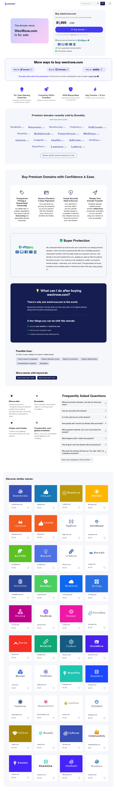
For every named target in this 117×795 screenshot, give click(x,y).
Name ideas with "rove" (47, 378)
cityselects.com (16, 534)
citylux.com (15, 745)
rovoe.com (15, 654)
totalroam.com (41, 685)
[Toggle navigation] (110, 4)
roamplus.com (66, 685)
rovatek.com (41, 565)
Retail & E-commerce (70, 359)
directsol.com (92, 505)
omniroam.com (92, 535)
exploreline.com (17, 715)
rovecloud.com (67, 595)
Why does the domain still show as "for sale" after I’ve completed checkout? (83, 452)
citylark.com (41, 505)
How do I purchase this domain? (74, 411)
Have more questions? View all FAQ (77, 460)
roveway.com (92, 624)
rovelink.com (41, 655)
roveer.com (66, 625)
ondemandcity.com (94, 745)
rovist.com (15, 685)
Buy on (23, 69)
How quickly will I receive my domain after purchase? (82, 424)
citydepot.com (92, 715)
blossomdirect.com (43, 715)
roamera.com (92, 685)
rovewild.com (16, 565)
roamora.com (92, 775)
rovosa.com (15, 625)
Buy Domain (79, 30)
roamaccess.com (17, 504)
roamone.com (41, 775)
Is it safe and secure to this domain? (76, 417)
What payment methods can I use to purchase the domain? (81, 431)
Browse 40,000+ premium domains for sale (58, 155)
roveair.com (92, 564)
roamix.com (15, 774)
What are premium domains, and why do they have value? (81, 404)
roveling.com (92, 595)
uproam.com (66, 745)
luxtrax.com (66, 715)
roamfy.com (40, 745)
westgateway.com (17, 594)
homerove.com (93, 655)
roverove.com (41, 595)
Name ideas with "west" (26, 378)
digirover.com (66, 535)
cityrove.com (66, 655)
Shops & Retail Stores (89, 359)
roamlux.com (66, 504)
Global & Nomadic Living (50, 359)
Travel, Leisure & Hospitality (28, 359)
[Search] (90, 3)
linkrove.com (66, 565)
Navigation (44, 363)
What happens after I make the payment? (78, 439)
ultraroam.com (66, 775)
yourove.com (41, 625)
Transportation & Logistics (27, 363)
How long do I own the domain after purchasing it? (81, 445)
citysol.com (40, 534)
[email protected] (66, 334)
